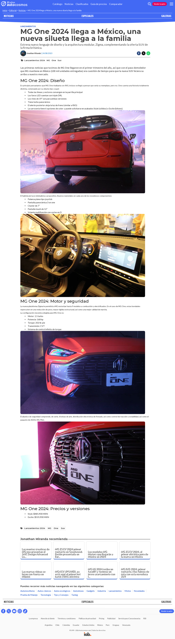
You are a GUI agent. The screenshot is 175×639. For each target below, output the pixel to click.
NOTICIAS (9, 16)
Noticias (69, 4)
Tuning (74, 594)
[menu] (171, 4)
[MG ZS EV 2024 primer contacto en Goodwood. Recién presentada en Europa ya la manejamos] (68, 550)
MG (48, 60)
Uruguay (116, 625)
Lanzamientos (28, 26)
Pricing (101, 618)
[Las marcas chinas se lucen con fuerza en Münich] (35, 570)
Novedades (139, 591)
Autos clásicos (44, 591)
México (100, 625)
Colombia (66, 625)
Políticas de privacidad (87, 618)
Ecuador (76, 625)
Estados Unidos (88, 625)
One (54, 60)
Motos (128, 591)
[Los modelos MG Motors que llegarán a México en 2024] (101, 550)
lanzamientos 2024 (34, 60)
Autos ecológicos (62, 591)
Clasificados (82, 4)
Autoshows (78, 591)
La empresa (33, 618)
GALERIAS (166, 16)
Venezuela (126, 625)
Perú (107, 625)
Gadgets (91, 591)
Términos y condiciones (67, 618)
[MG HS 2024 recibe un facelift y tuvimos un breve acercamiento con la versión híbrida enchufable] (101, 570)
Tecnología (45, 594)
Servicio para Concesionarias (129, 618)
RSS (144, 618)
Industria (101, 591)
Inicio (4, 10)
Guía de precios (99, 4)
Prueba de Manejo (29, 594)
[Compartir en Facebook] (139, 53)
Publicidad (111, 618)
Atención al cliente (48, 618)
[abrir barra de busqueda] (149, 4)
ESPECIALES (87, 16)
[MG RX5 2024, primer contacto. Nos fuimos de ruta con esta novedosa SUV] (134, 570)
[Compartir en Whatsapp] (148, 53)
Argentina (48, 625)
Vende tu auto (159, 4)
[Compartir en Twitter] (143, 53)
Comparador (115, 4)
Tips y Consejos (61, 594)
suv (59, 60)
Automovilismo (27, 591)
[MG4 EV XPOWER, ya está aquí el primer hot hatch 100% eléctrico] (68, 570)
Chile (57, 625)
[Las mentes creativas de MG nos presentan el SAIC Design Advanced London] (35, 550)
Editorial (13, 10)
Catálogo (57, 4)
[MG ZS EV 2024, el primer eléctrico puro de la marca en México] (134, 550)
